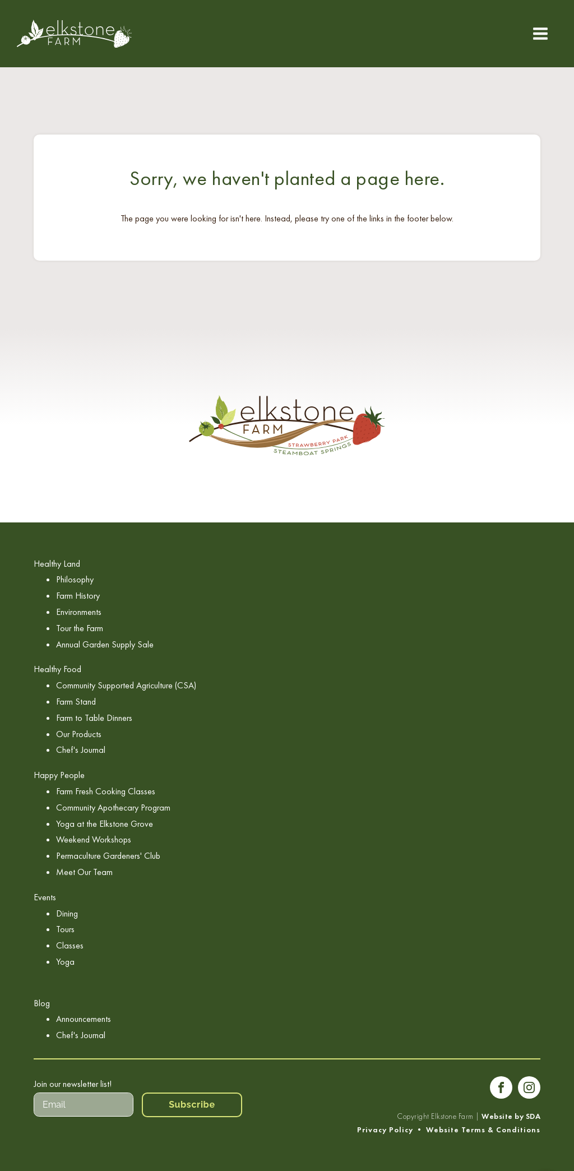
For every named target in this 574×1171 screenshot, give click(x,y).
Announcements (83, 1019)
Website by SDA (511, 1116)
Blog (42, 1003)
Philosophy (75, 579)
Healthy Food (57, 669)
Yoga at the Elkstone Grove (104, 824)
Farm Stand (76, 701)
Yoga (65, 962)
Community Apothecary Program (113, 807)
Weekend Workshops (93, 839)
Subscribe (192, 1104)
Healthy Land (57, 564)
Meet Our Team (84, 872)
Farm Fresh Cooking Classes (105, 791)
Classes (70, 945)
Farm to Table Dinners (94, 718)
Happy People (59, 775)
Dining (67, 913)
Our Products (78, 734)
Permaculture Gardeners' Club (108, 856)
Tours (65, 929)
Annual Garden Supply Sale (105, 644)
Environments (78, 612)
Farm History (78, 595)
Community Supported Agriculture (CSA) (126, 685)
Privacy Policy (385, 1130)
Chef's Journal (80, 750)
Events (45, 897)
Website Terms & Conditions (483, 1130)
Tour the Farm (79, 628)
